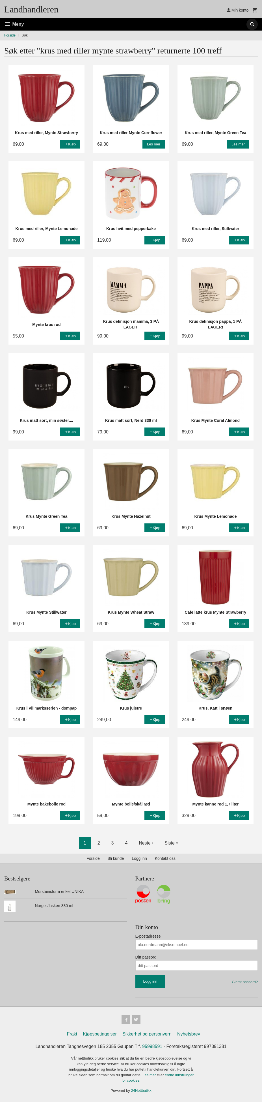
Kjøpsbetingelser (100, 1034)
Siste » (172, 843)
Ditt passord (146, 957)
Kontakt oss (165, 858)
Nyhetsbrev (188, 1034)
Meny (14, 24)
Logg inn (139, 858)
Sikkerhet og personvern (146, 1034)
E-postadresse (148, 936)
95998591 (152, 1046)
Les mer (149, 1075)
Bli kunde (116, 858)
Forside (10, 35)
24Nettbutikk (141, 1090)
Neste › (146, 843)
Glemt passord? (245, 982)
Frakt (72, 1034)
